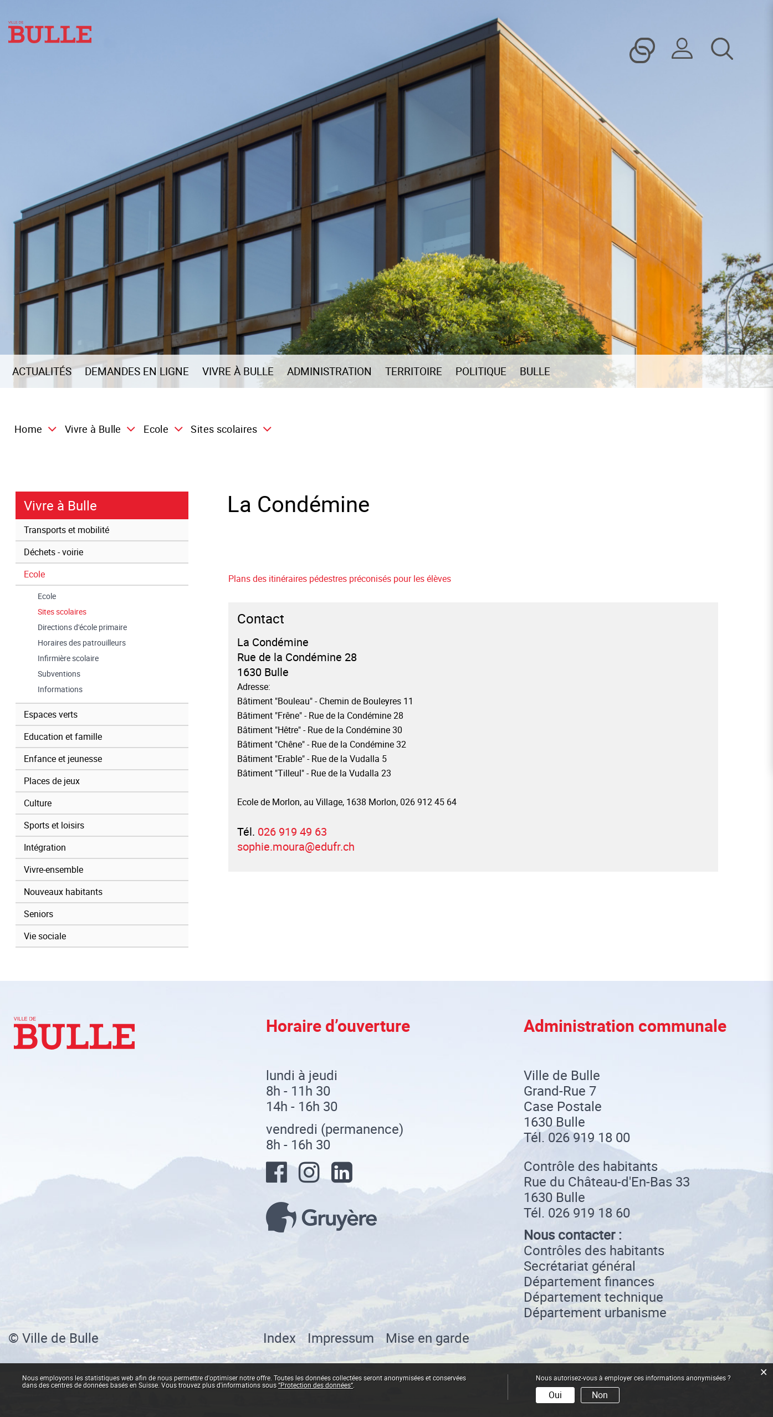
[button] (96, 428)
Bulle (535, 371)
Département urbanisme (595, 1312)
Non (600, 1395)
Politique (480, 371)
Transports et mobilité (66, 530)
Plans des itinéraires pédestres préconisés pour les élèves (339, 578)
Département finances (589, 1281)
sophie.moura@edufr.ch (296, 846)
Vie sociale (45, 936)
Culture (38, 803)
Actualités (41, 371)
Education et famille (63, 736)
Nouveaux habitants (63, 892)
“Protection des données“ (315, 1384)
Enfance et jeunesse (63, 759)
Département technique (593, 1297)
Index (279, 1338)
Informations (60, 689)
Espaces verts (51, 714)
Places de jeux (52, 781)
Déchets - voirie (53, 552)
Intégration (45, 847)
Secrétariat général (580, 1266)
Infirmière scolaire (68, 658)
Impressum (341, 1338)
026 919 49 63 (292, 831)
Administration (329, 371)
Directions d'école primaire (82, 627)
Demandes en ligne (137, 371)
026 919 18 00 (589, 1137)
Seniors (38, 914)
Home (28, 428)
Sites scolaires (84, 612)
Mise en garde (427, 1338)
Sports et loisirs (54, 825)
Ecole (34, 574)
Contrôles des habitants (594, 1250)
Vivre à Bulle (238, 371)
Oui (555, 1395)
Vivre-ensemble (53, 869)
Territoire (413, 371)
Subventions (59, 674)
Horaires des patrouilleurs (82, 643)
